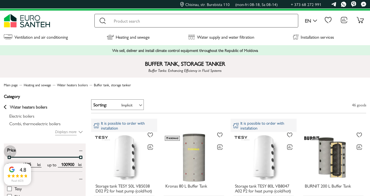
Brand (12, 178)
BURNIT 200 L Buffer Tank (328, 186)
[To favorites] (150, 135)
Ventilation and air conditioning (36, 37)
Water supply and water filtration (221, 37)
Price (11, 149)
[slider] (80, 157)
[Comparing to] (150, 147)
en (311, 21)
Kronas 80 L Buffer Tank (186, 186)
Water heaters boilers (25, 107)
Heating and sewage (128, 37)
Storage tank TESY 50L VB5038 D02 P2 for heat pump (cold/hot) (124, 188)
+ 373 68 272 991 (306, 4)
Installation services (313, 37)
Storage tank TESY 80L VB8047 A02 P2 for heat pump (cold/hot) (263, 188)
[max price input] (67, 164)
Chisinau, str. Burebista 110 (229, 4)
